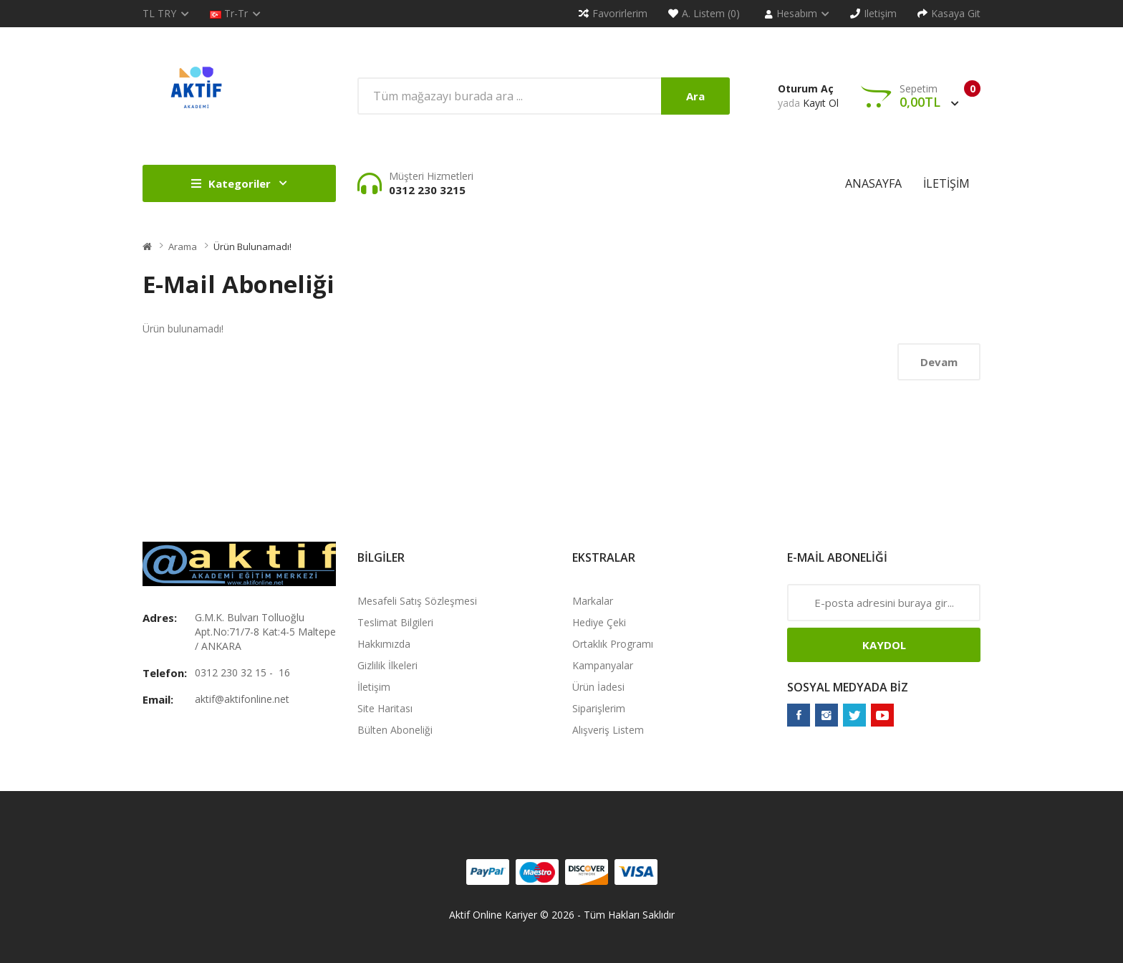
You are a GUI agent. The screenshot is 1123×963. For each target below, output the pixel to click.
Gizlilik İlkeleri (387, 665)
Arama (182, 246)
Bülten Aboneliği (395, 730)
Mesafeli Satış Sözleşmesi (417, 601)
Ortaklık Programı (612, 644)
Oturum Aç (806, 88)
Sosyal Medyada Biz (847, 687)
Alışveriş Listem (608, 730)
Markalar (592, 601)
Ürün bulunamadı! (252, 246)
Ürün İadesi (598, 687)
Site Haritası (385, 708)
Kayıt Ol (821, 103)
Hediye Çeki (599, 622)
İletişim (373, 687)
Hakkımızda (383, 644)
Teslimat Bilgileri (395, 622)
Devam (939, 362)
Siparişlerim (598, 708)
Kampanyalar (602, 665)
